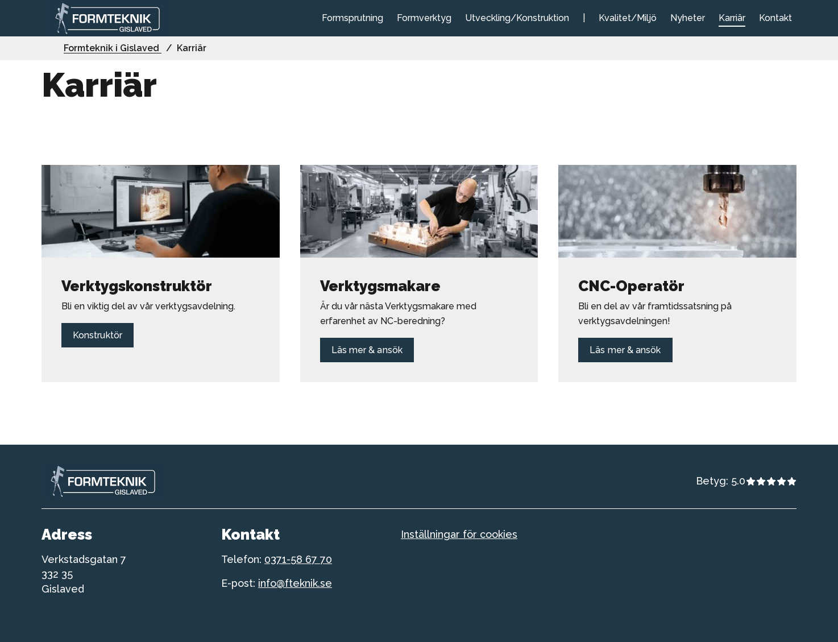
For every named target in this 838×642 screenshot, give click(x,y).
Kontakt (775, 18)
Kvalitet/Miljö (628, 18)
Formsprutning (352, 18)
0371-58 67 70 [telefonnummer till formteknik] (298, 559)
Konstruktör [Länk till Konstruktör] (97, 335)
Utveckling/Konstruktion (517, 18)
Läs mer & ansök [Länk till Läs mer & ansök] (367, 350)
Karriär (732, 18)
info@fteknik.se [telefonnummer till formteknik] (295, 583)
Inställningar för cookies (459, 534)
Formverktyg (424, 18)
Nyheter (687, 18)
